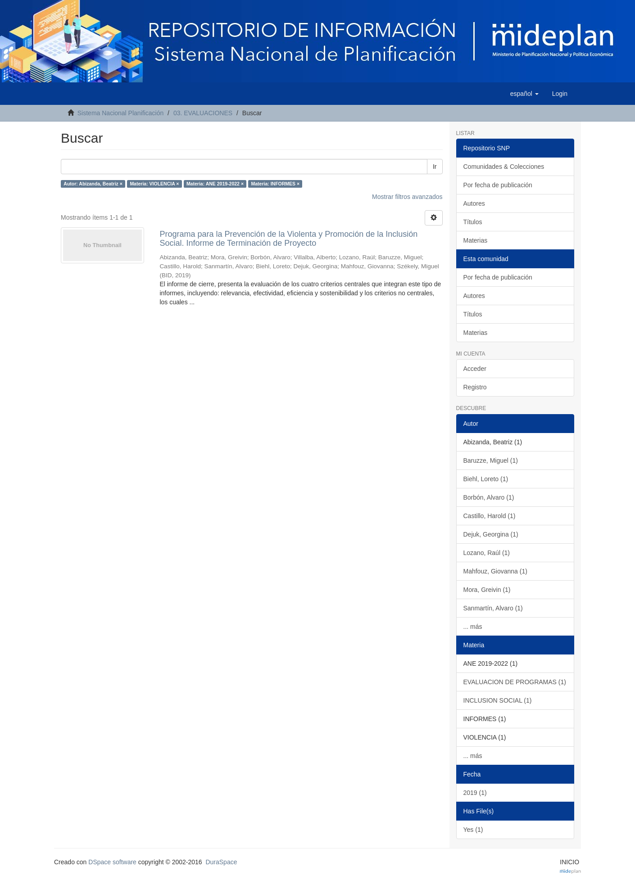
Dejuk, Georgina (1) (490, 534)
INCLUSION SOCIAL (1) (497, 700)
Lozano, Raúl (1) (486, 552)
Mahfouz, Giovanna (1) (495, 571)
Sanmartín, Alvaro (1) (493, 608)
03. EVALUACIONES (202, 113)
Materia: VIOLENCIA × (154, 183)
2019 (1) (475, 792)
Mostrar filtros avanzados (407, 196)
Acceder (474, 368)
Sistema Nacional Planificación (120, 113)
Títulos (472, 222)
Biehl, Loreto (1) (485, 479)
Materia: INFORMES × (275, 183)
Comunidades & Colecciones (503, 166)
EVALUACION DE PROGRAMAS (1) (514, 682)
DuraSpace (221, 862)
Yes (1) (473, 829)
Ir (435, 166)
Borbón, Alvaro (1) (488, 497)
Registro (475, 387)
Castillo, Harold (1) (489, 515)
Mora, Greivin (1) (487, 589)
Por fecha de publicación (497, 185)
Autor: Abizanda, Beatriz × (93, 183)
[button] (524, 93)
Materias (475, 240)
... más (472, 626)
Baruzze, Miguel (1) (490, 460)
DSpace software (112, 862)
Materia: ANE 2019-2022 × (215, 183)
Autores (474, 203)
